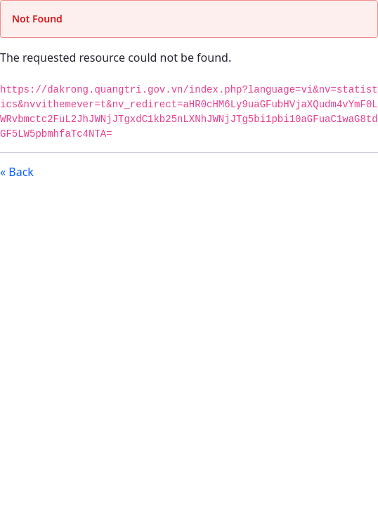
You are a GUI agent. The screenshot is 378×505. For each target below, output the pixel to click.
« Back (17, 172)
